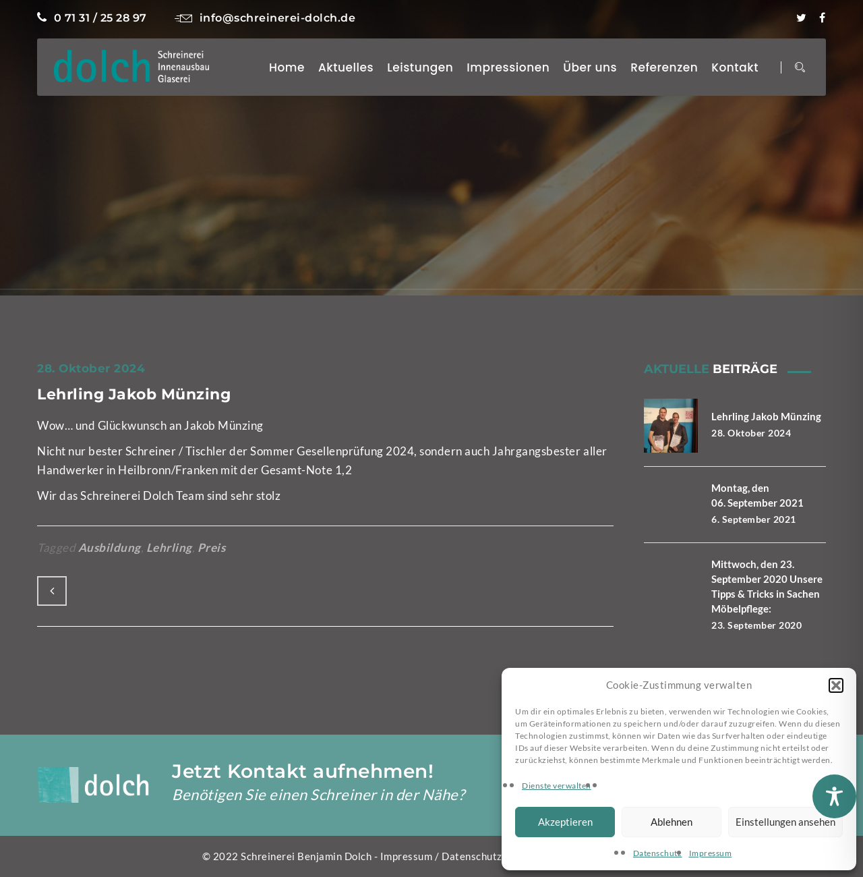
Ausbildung (109, 547)
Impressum (710, 853)
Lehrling (169, 547)
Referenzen (664, 67)
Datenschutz (657, 853)
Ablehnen (671, 822)
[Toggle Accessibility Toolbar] (834, 796)
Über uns (590, 67)
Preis (212, 547)
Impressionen (508, 67)
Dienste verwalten (556, 786)
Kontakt (734, 67)
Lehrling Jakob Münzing (134, 394)
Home (287, 67)
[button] (836, 685)
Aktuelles (346, 67)
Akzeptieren (565, 822)
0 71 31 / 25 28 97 (92, 17)
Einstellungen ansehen (785, 822)
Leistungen (420, 67)
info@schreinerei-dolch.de (265, 17)
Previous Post (52, 591)
